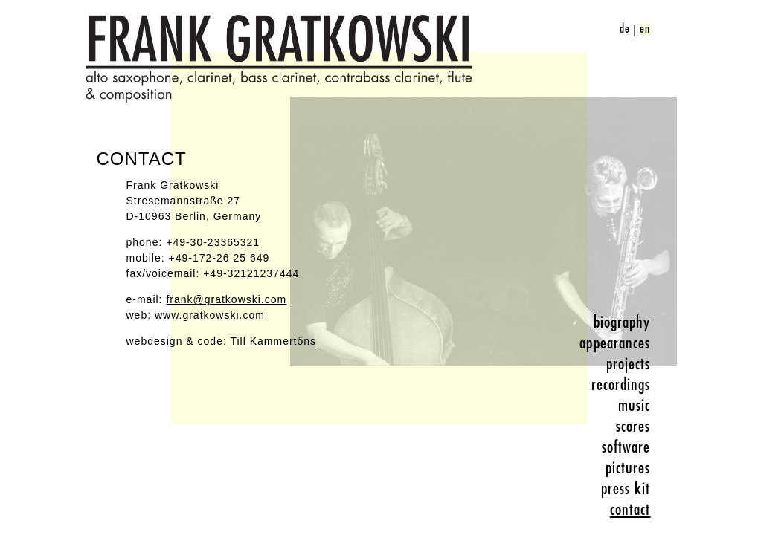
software (626, 447)
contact (630, 510)
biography (622, 322)
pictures (628, 468)
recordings (621, 385)
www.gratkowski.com (210, 315)
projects (628, 364)
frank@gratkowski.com (226, 299)
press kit (626, 489)
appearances (614, 343)
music (634, 406)
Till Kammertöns (273, 341)
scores (633, 426)
